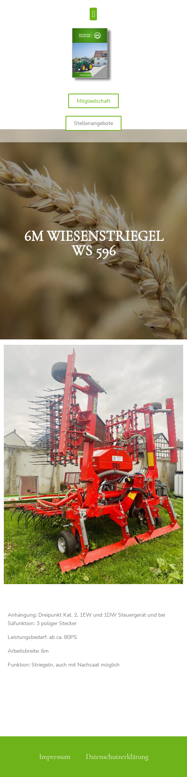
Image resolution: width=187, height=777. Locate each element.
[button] (93, 14)
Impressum (55, 756)
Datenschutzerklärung (117, 756)
